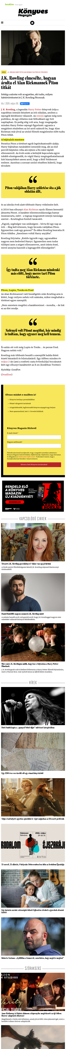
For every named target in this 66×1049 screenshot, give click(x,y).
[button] (2, 23)
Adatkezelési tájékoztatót (26, 457)
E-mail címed (12, 433)
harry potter (19, 72)
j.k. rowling (11, 72)
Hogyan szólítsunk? (14, 442)
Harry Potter (34, 109)
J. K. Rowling (8, 109)
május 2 (5, 362)
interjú (40, 116)
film (33, 72)
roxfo (46, 72)
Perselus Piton (39, 72)
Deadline (7, 375)
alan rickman (27, 72)
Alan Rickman (31, 210)
